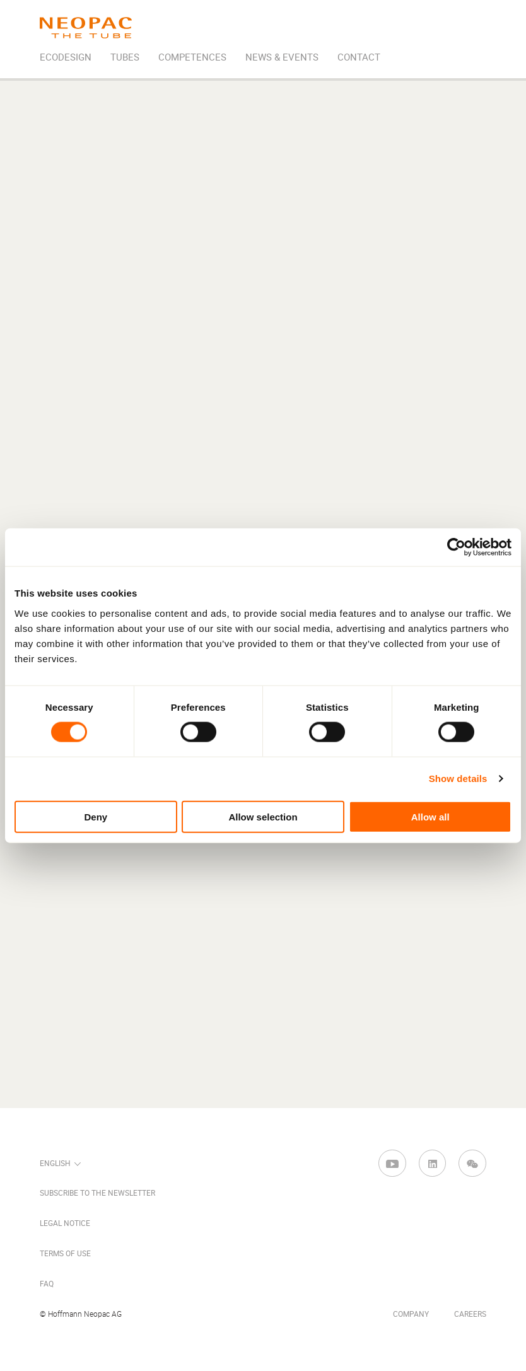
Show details (458, 778)
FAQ (47, 1284)
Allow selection (262, 816)
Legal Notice (65, 1223)
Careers (470, 1314)
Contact (358, 57)
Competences (192, 57)
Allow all (430, 816)
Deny (95, 816)
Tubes (124, 57)
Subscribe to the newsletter (97, 1193)
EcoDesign (65, 57)
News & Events (282, 57)
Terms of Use (65, 1253)
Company (411, 1314)
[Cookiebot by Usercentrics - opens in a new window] (456, 547)
